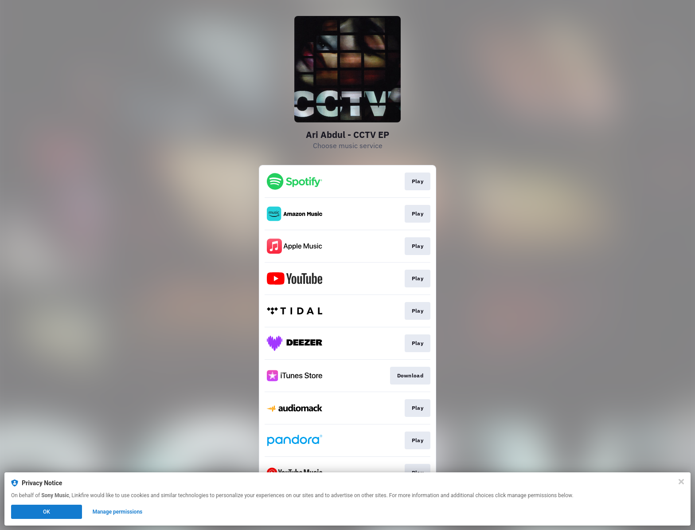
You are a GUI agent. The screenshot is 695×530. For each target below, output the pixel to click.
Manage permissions (118, 512)
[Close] (681, 482)
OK (46, 512)
